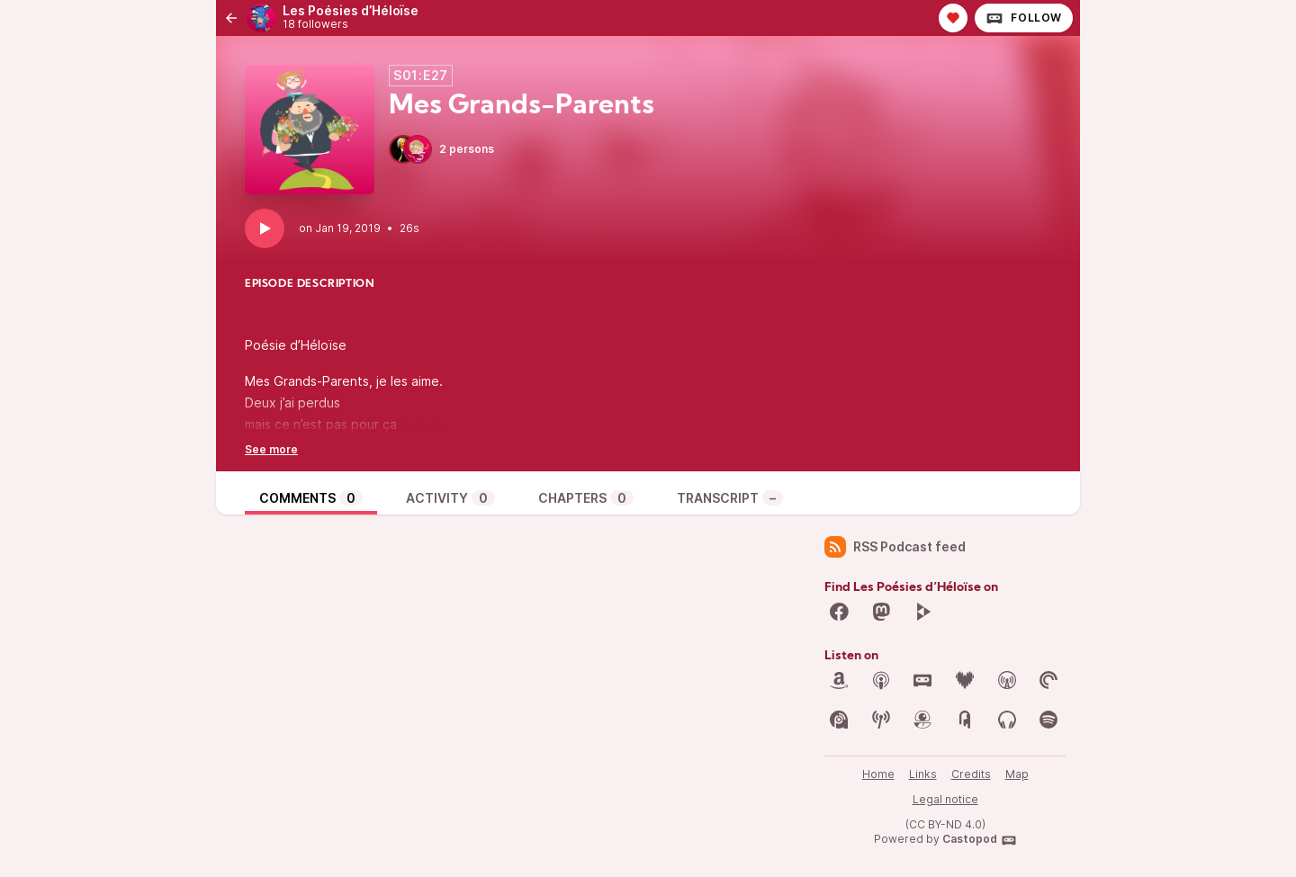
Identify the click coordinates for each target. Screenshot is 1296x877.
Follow (1024, 18)
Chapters (586, 498)
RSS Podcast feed (895, 547)
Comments (311, 498)
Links (923, 774)
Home (878, 774)
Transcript (730, 498)
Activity (450, 498)
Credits (971, 774)
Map (1017, 774)
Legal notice (945, 799)
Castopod (979, 840)
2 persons (441, 149)
